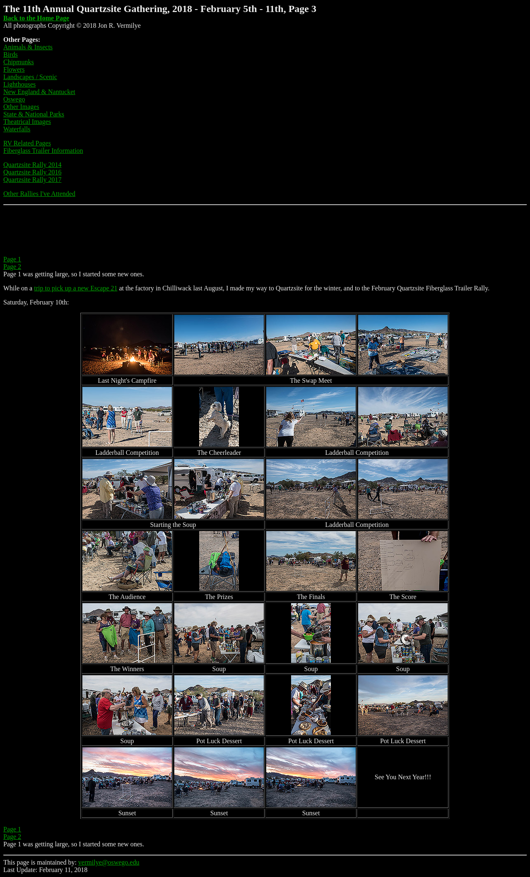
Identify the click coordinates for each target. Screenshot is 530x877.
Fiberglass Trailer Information (43, 150)
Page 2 (12, 266)
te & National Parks (38, 114)
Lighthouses (19, 84)
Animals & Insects (28, 47)
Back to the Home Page (36, 18)
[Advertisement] (154, 230)
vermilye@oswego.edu (109, 862)
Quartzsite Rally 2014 (32, 164)
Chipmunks (18, 61)
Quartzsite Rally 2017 (32, 179)
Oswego (14, 99)
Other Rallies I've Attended (39, 193)
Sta (7, 114)
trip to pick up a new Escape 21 (75, 288)
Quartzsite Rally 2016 (32, 172)
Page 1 (12, 259)
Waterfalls (16, 129)
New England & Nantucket (39, 91)
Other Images (21, 106)
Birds (10, 54)
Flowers (14, 69)
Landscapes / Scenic (30, 76)
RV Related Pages (27, 143)
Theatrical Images (27, 121)
